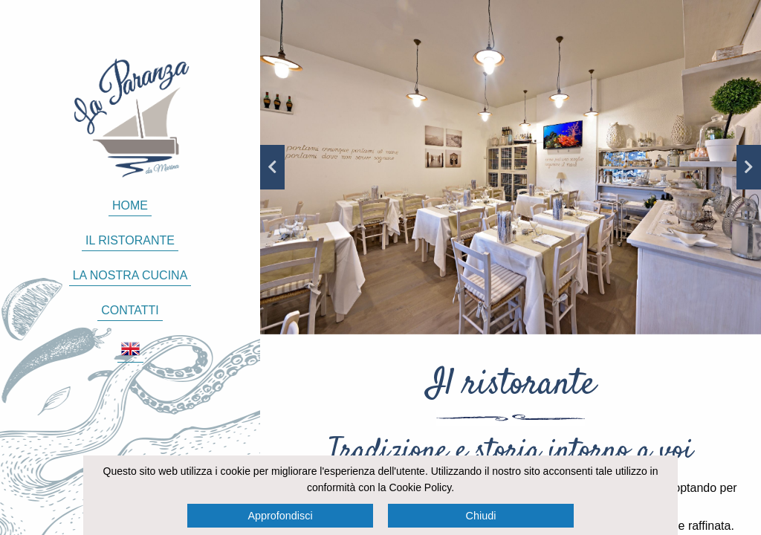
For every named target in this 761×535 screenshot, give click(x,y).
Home (130, 205)
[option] (510, 167)
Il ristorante (130, 240)
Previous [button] (272, 167)
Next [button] (748, 167)
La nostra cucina (130, 275)
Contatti (130, 310)
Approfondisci (279, 516)
